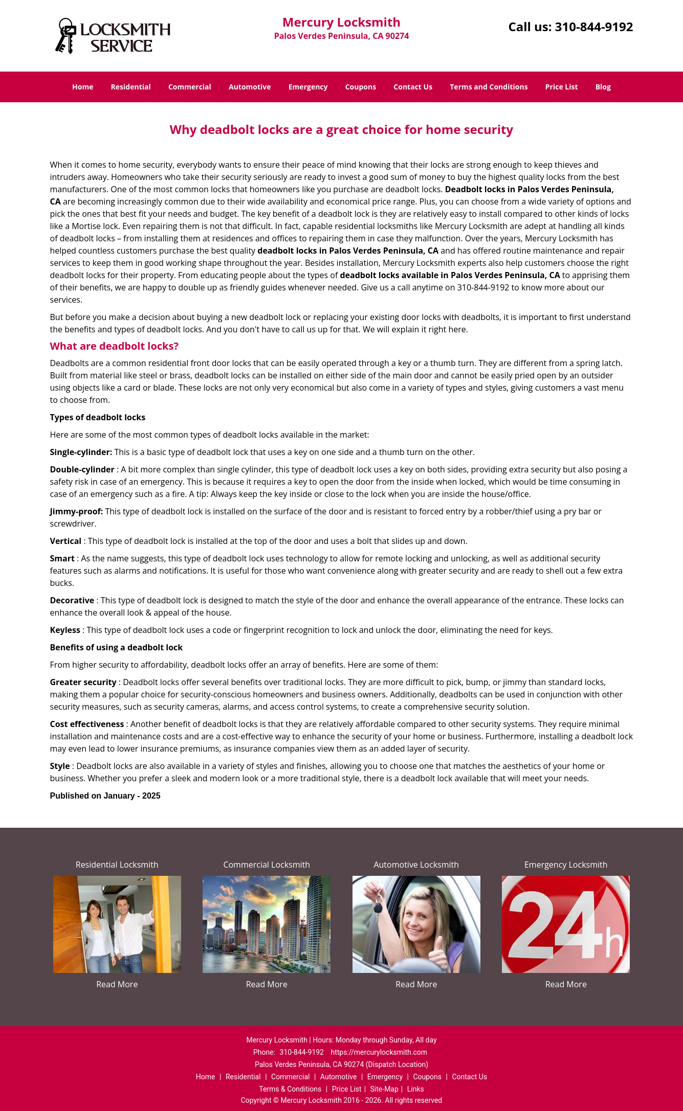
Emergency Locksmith (566, 864)
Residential (131, 87)
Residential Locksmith (117, 864)
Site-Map (384, 1089)
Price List (561, 87)
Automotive (250, 87)
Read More (117, 984)
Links (415, 1089)
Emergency (308, 87)
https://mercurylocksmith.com (379, 1052)
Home (82, 87)
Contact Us (412, 87)
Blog (603, 87)
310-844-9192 (594, 26)
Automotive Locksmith (416, 864)
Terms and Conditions (488, 87)
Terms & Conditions (290, 1089)
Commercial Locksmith (266, 864)
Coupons (360, 87)
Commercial (189, 87)
